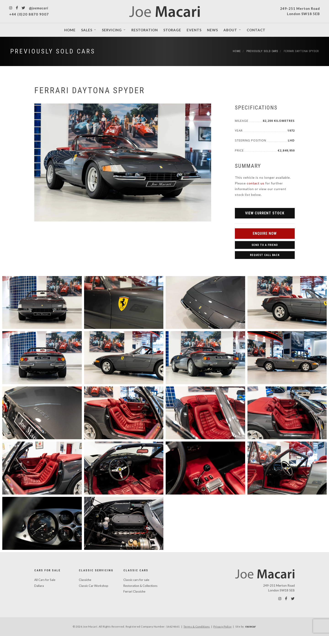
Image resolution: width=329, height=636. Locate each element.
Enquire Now (265, 233)
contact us (255, 183)
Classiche (85, 580)
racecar (250, 626)
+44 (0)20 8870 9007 (29, 14)
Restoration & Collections (140, 586)
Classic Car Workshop (93, 586)
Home (237, 51)
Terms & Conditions (196, 626)
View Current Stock (264, 213)
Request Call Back (265, 255)
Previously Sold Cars (52, 51)
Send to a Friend (265, 245)
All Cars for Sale (44, 580)
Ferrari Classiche (134, 591)
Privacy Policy (222, 626)
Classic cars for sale (136, 580)
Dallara (39, 586)
